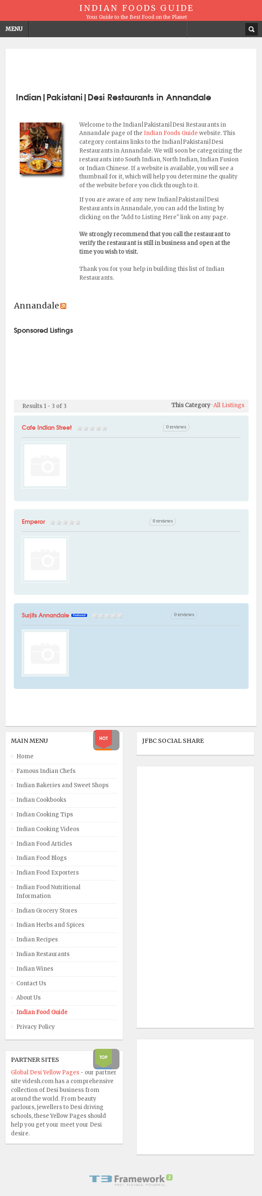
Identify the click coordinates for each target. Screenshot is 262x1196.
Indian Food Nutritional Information (48, 892)
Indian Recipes (37, 939)
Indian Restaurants (43, 954)
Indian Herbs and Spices (50, 924)
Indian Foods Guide (171, 133)
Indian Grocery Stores (46, 910)
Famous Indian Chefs (45, 771)
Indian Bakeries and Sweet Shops (62, 785)
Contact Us (31, 983)
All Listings (228, 405)
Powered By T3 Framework (131, 1180)
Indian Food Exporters (47, 872)
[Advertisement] (131, 69)
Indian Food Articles (44, 843)
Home (25, 756)
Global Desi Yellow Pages (45, 1072)
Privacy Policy (35, 1026)
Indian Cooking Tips (44, 814)
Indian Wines (34, 968)
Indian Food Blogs (41, 858)
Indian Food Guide (41, 1012)
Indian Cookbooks (41, 799)
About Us (28, 997)
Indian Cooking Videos (47, 829)
